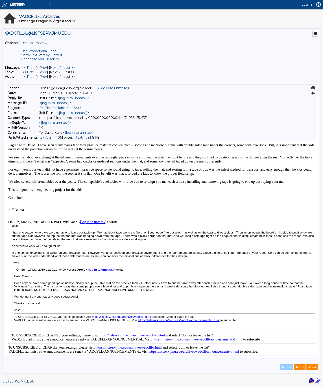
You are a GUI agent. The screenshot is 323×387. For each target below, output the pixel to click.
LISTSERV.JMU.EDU (18, 381)
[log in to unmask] (113, 88)
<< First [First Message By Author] (28, 77)
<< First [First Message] (28, 68)
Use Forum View (34, 43)
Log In (306, 4)
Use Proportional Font (38, 51)
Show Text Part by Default (41, 55)
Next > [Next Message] (55, 68)
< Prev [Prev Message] (42, 68)
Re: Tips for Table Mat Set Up (62, 108)
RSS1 (300, 367)
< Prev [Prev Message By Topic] (42, 72)
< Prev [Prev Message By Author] (42, 77)
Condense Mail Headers (40, 59)
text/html (83, 138)
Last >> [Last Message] (69, 68)
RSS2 (312, 367)
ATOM (286, 367)
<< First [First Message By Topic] (28, 72)
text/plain (46, 138)
